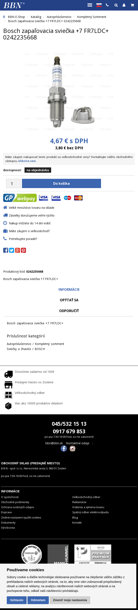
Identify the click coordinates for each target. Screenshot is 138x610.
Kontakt (77, 522)
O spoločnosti (10, 497)
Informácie (69, 289)
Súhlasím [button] (16, 600)
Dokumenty (8, 522)
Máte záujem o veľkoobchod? (29, 231)
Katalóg (36, 17)
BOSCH (40, 349)
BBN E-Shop (16, 17)
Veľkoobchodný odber (86, 497)
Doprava (6, 512)
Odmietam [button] (38, 600)
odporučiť (69, 310)
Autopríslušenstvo (59, 17)
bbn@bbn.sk (54, 443)
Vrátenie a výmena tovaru (88, 507)
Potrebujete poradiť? (23, 239)
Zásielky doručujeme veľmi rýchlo (32, 215)
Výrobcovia (8, 527)
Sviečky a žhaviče (19, 349)
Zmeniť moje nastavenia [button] (70, 600)
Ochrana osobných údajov (17, 507)
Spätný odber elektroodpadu (90, 512)
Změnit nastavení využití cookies (21, 517)
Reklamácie (79, 502)
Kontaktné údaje (77, 443)
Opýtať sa (69, 300)
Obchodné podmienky (15, 502)
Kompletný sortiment (91, 17)
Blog (75, 517)
